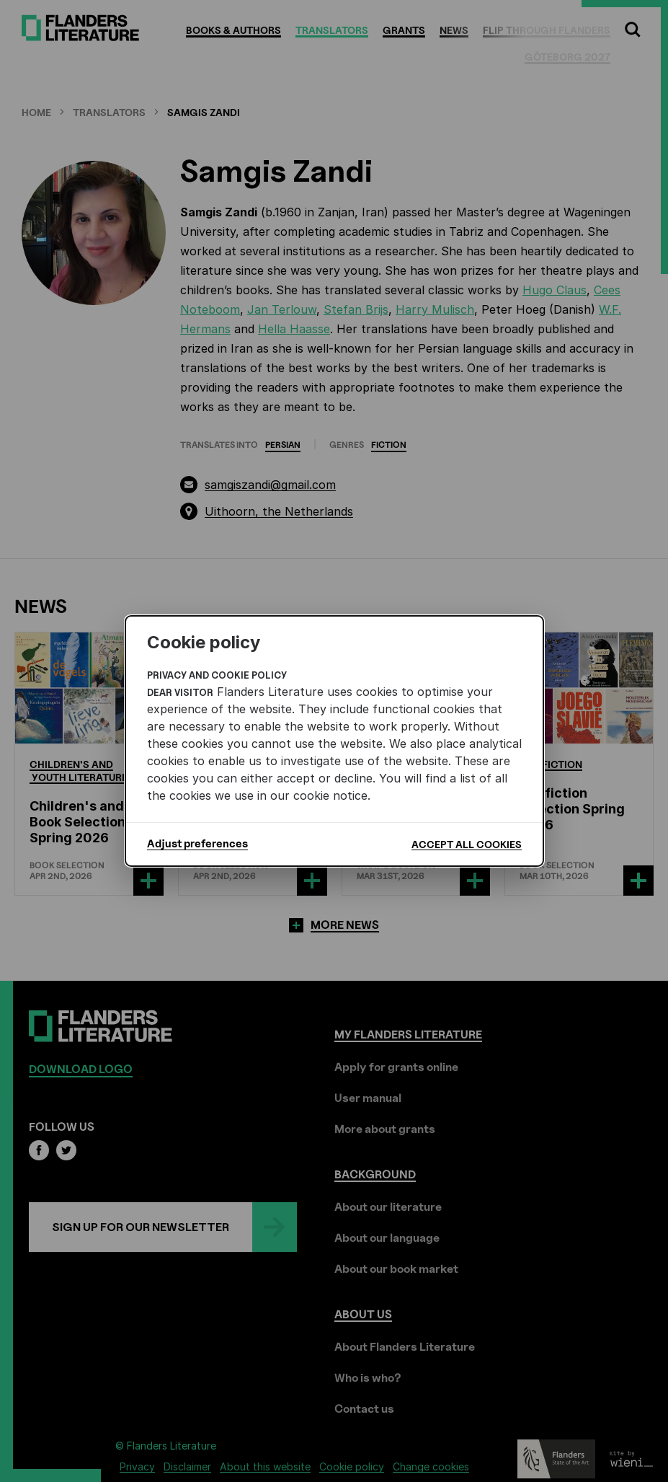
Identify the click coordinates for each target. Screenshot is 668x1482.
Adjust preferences (197, 843)
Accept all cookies (466, 844)
